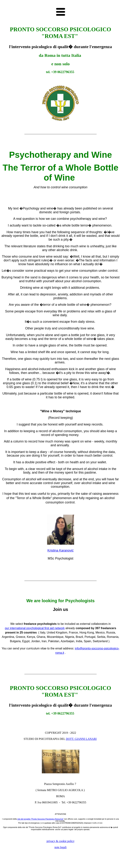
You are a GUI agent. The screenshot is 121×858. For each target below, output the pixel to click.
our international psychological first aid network (35, 628)
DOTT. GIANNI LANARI (81, 738)
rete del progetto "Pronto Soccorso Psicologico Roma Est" (40, 819)
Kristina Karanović (60, 550)
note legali (60, 847)
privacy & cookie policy (60, 841)
